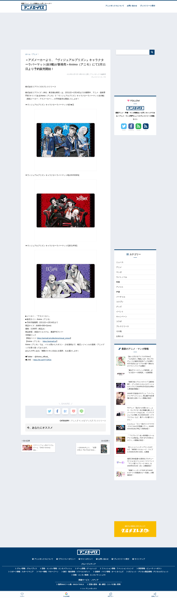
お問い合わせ (132, 6)
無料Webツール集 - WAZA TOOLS (71, 585)
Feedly (138, 130)
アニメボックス (91, 589)
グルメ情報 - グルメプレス (27, 570)
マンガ (81, 421)
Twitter (124, 130)
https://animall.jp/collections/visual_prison (53, 338)
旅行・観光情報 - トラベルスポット (76, 573)
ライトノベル (122, 277)
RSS (146, 130)
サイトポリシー (87, 560)
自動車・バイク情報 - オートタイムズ (109, 573)
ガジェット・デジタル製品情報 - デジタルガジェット (148, 573)
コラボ (119, 322)
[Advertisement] (88, 30)
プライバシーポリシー (67, 560)
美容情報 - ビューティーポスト (150, 570)
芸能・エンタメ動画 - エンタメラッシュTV (89, 576)
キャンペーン (122, 317)
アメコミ (120, 287)
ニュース (120, 262)
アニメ (73, 421)
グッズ (88, 421)
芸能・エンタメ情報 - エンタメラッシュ (57, 570)
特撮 (118, 282)
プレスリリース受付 (147, 6)
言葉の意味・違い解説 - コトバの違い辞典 (105, 585)
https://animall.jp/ (49, 341)
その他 (119, 332)
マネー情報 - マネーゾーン (48, 573)
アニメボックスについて (114, 6)
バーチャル (121, 297)
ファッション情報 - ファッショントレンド (118, 570)
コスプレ (120, 302)
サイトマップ (140, 560)
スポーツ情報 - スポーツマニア (22, 573)
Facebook (131, 130)
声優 (118, 292)
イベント (120, 312)
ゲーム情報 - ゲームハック (87, 570)
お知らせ (120, 337)
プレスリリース (99, 421)
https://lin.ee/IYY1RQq (42, 360)
